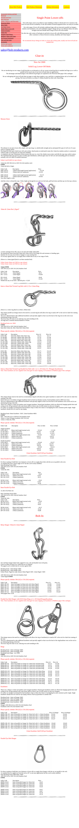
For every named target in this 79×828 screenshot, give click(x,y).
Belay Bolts (4, 25)
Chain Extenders (5, 30)
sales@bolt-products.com (15, 49)
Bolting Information (53, 7)
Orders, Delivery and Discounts (9, 21)
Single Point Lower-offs (7, 29)
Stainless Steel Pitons (7, 34)
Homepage (38, 7)
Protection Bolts (5, 23)
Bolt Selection (5, 19)
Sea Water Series (5, 27)
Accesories (4, 42)
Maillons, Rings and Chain (8, 36)
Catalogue (66, 7)
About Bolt (13, 7)
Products (19, 7)
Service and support (6, 44)
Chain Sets (4, 32)
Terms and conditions (7, 46)
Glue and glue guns (6, 40)
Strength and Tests (6, 17)
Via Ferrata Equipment (7, 38)
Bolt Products (30, 7)
